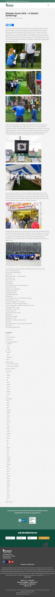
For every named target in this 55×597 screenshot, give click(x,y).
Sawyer (8, 483)
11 (33, 524)
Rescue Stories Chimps (12, 363)
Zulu (8, 396)
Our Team (8, 350)
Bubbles (9, 412)
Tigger (8, 348)
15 (28, 526)
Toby (8, 492)
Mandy (8, 462)
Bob (8, 407)
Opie (8, 473)
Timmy (8, 490)
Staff (8, 355)
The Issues (31, 580)
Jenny (8, 382)
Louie (8, 452)
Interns (8, 352)
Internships (31, 584)
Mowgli (8, 464)
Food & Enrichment (10, 337)
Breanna (9, 410)
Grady (8, 436)
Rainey (8, 478)
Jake (8, 440)
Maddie (8, 457)
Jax (7, 445)
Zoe (8, 499)
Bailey (8, 403)
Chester (9, 421)
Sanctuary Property (10, 368)
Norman (9, 469)
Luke (8, 454)
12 (34, 524)
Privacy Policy (36, 592)
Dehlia (8, 428)
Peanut (8, 476)
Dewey (8, 431)
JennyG (8, 447)
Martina (8, 384)
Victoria (8, 394)
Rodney (8, 391)
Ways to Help (9, 502)
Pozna (8, 389)
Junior (8, 450)
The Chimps (8, 371)
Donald (8, 375)
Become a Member (22, 582)
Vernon (8, 497)
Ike (7, 380)
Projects (8, 359)
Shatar (8, 485)
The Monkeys (9, 398)
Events (21, 18)
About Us (24, 580)
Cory (8, 372)
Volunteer (23, 584)
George (8, 433)
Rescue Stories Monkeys (13, 366)
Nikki (8, 466)
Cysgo (8, 426)
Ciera (8, 424)
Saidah (8, 480)
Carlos (8, 419)
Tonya (8, 495)
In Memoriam (9, 339)
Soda (8, 487)
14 (26, 526)
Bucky (8, 414)
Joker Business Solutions (34, 594)
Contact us (27, 586)
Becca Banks (9, 18)
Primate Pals (33, 582)
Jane (8, 443)
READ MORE (46, 575)
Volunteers (9, 357)
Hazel (8, 377)
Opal (8, 471)
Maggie (8, 459)
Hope (8, 438)
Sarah (8, 346)
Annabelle (9, 343)
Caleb (8, 417)
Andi (8, 400)
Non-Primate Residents (11, 342)
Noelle (8, 387)
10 (31, 524)
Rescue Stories (9, 362)
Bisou (8, 405)
